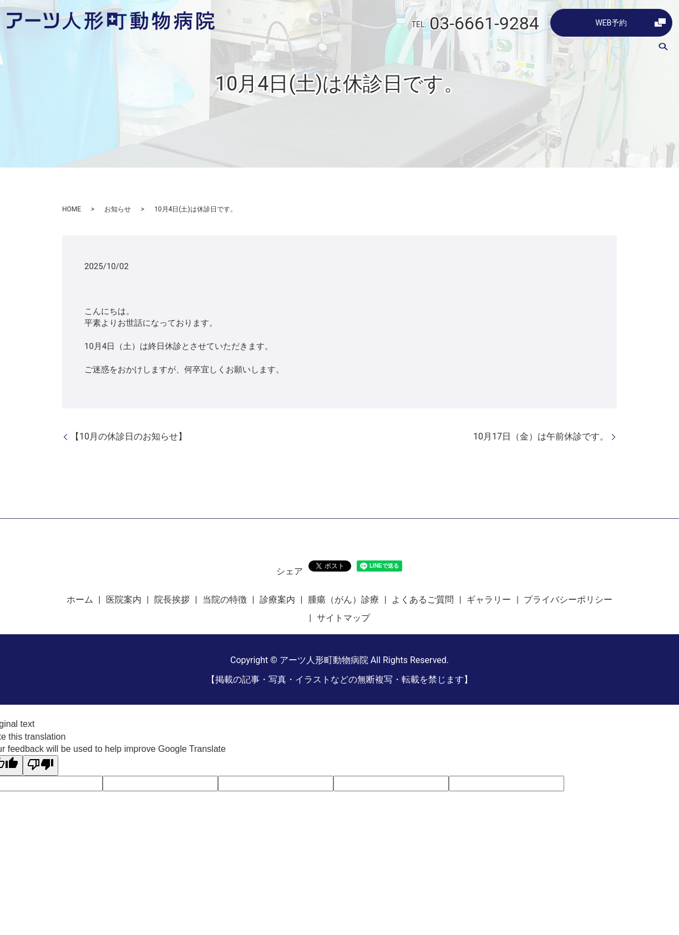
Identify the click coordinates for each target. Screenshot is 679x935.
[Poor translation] (40, 765)
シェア (289, 571)
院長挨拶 (320, 49)
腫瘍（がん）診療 (484, 49)
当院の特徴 (371, 49)
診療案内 (421, 49)
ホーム (231, 49)
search (663, 49)
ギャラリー (619, 49)
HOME (71, 209)
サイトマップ (343, 618)
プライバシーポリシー (568, 599)
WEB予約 (611, 22)
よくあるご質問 (557, 49)
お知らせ (117, 209)
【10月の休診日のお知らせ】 (128, 436)
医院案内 (274, 49)
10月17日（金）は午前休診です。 (541, 436)
